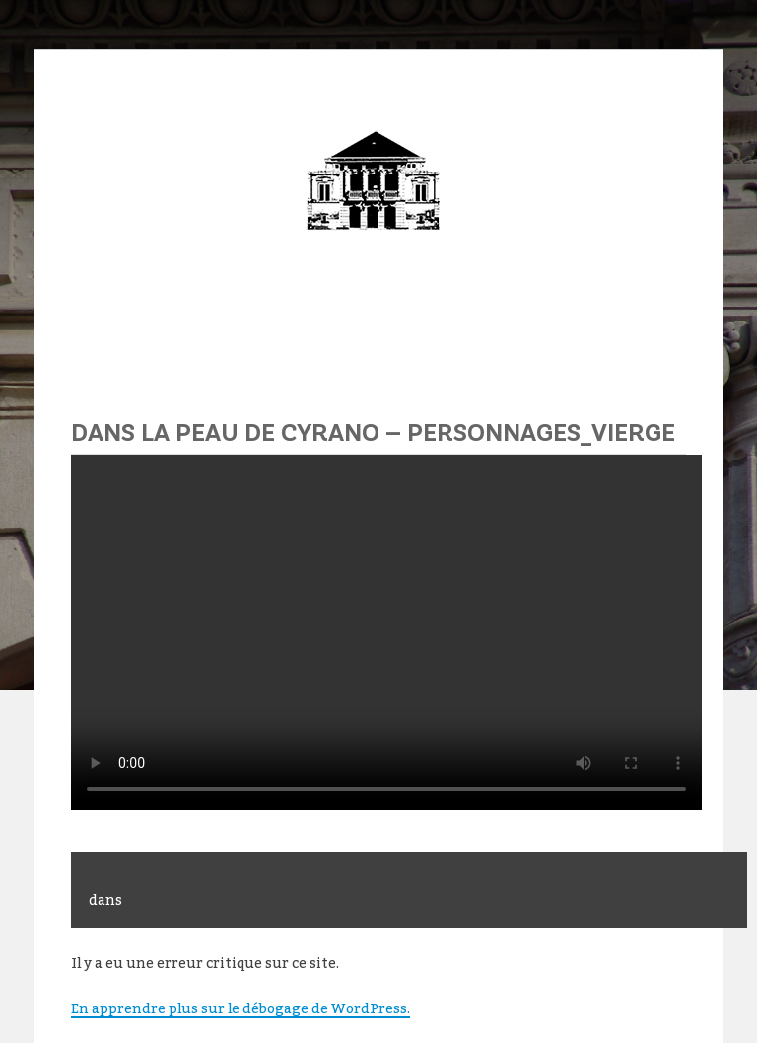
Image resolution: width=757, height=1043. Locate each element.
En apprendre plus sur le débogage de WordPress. (240, 1008)
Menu (378, 330)
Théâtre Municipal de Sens (378, 200)
